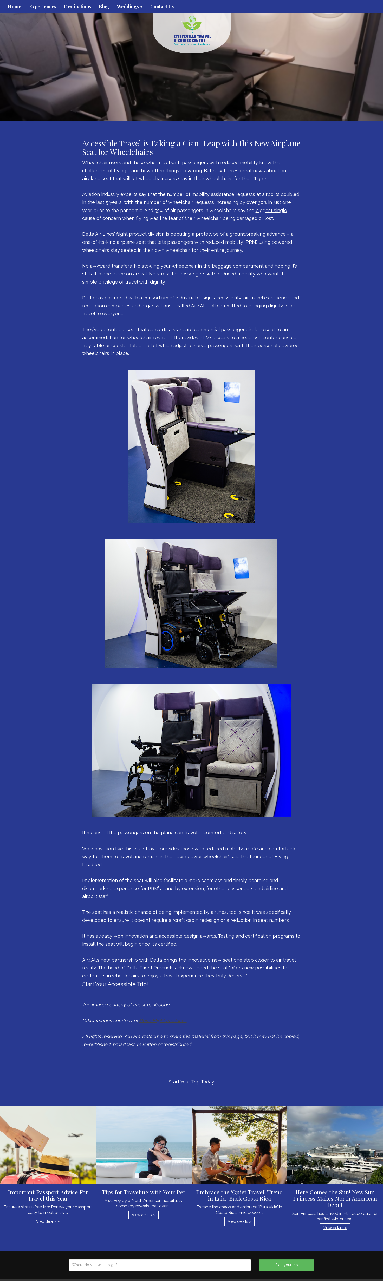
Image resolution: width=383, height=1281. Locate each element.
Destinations (77, 6)
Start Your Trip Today (191, 1082)
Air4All (198, 305)
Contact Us (162, 6)
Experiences (42, 6)
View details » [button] (48, 1221)
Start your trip (286, 1265)
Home (14, 6)
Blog (104, 6)
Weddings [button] (129, 6)
